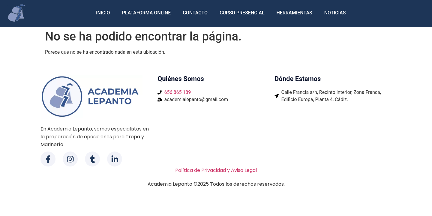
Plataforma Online (146, 13)
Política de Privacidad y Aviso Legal (216, 170)
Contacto (195, 13)
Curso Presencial (242, 13)
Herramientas (294, 13)
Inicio (103, 13)
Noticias (335, 13)
